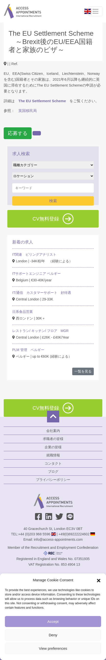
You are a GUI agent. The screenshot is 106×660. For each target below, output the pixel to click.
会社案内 (53, 431)
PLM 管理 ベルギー (28, 350)
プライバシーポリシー (53, 480)
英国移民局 (27, 111)
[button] (98, 580)
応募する (17, 133)
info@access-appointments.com (58, 539)
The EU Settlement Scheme (42, 101)
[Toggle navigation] (95, 11)
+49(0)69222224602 (74, 534)
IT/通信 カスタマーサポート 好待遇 (41, 293)
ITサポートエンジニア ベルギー (36, 273)
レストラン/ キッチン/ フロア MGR (40, 331)
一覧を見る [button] (83, 371)
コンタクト (53, 463)
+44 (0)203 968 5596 (34, 534)
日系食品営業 (22, 312)
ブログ (53, 471)
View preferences (53, 648)
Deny (53, 635)
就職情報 (53, 455)
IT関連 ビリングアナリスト (34, 254)
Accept (53, 621)
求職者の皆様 (53, 439)
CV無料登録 (53, 218)
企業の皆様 (53, 447)
